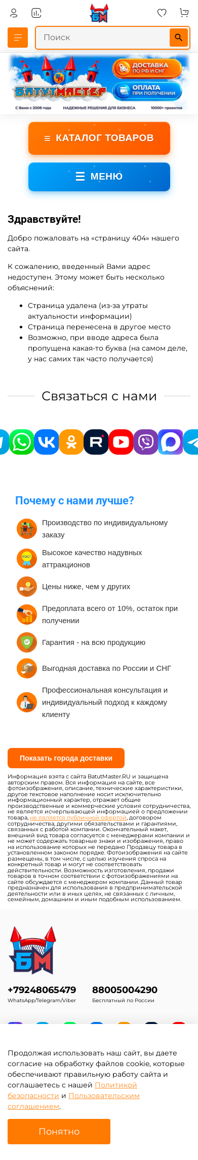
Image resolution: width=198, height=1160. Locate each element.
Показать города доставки (66, 758)
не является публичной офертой (78, 817)
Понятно (59, 1131)
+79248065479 (42, 990)
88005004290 (124, 990)
